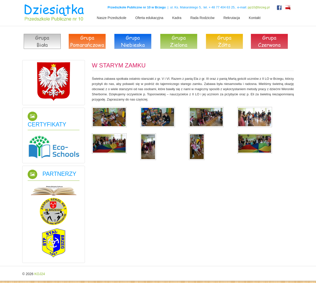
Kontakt (254, 18)
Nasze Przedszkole (111, 18)
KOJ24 (39, 274)
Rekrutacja (231, 18)
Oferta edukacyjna (149, 18)
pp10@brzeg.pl (259, 7)
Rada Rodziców (202, 18)
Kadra (176, 18)
